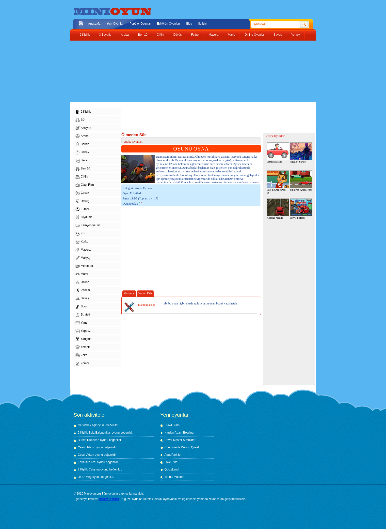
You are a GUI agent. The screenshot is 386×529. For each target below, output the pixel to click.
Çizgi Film (85, 185)
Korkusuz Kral (87, 462)
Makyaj (83, 258)
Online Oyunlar (254, 34)
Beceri (82, 161)
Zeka (81, 355)
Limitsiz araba (278, 152)
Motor (82, 274)
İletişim (202, 23)
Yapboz (83, 331)
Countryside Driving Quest (181, 447)
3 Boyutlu (105, 34)
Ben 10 (142, 34)
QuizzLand (171, 469)
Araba (125, 34)
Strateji (83, 315)
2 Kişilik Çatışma (89, 469)
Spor (81, 307)
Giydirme (84, 217)
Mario (231, 34)
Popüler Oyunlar (140, 23)
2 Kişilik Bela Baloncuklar (94, 432)
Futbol (195, 34)
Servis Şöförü (301, 208)
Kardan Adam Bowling (178, 432)
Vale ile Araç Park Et (278, 182)
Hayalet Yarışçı (301, 152)
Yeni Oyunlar (115, 23)
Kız (80, 234)
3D (80, 120)
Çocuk (82, 193)
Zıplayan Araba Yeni (301, 180)
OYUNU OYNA (191, 149)
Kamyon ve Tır (88, 225)
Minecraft (84, 266)
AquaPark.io (172, 454)
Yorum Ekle (145, 293)
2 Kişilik (85, 34)
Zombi (82, 363)
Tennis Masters (174, 477)
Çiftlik (160, 34)
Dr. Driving (85, 477)
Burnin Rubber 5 (88, 440)
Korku (82, 242)
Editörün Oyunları (168, 23)
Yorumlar (129, 293)
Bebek (82, 152)
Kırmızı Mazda (278, 208)
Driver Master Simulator (179, 440)
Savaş (278, 34)
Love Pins (170, 462)
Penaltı (83, 290)
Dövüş (177, 34)
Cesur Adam (86, 447)
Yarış (81, 323)
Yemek (295, 34)
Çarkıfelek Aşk (87, 425)
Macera (214, 34)
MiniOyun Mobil (108, 499)
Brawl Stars (171, 425)
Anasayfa (94, 23)
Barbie (82, 144)
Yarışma (84, 339)
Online (82, 282)
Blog (189, 23)
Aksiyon (83, 128)
